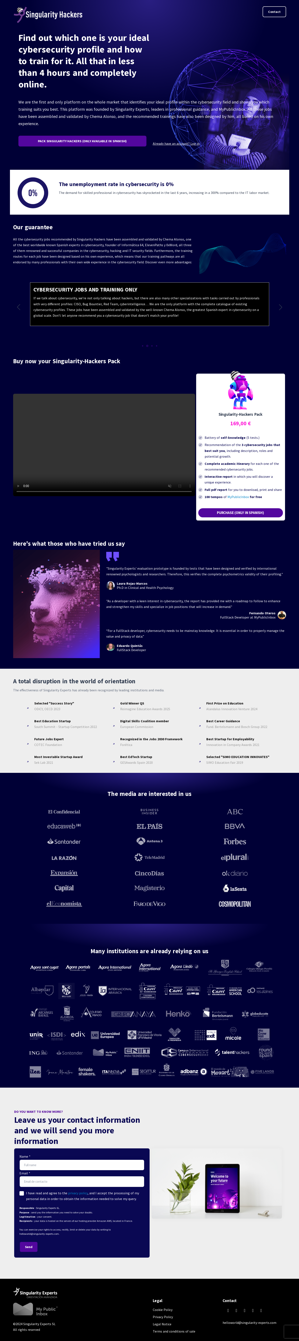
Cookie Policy (162, 1310)
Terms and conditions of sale (174, 1331)
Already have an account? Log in (176, 143)
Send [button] (28, 1247)
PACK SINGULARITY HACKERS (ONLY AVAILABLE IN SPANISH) (82, 141)
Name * (24, 1156)
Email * (24, 1173)
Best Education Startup (52, 721)
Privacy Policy (163, 1317)
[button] (18, 307)
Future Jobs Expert (49, 739)
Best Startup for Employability (230, 739)
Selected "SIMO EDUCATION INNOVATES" (237, 757)
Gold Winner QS (132, 703)
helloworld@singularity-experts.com (249, 1322)
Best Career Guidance (223, 721)
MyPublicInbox (238, 497)
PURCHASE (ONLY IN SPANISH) (240, 512)
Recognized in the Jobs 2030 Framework (151, 739)
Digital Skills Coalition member (144, 721)
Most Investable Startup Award (58, 757)
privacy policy (78, 1193)
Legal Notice (162, 1324)
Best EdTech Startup (136, 757)
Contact (274, 12)
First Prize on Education (224, 703)
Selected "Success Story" (54, 703)
